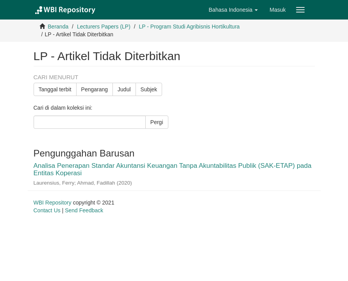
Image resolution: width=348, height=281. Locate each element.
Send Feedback (84, 210)
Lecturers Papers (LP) (103, 26)
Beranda (58, 26)
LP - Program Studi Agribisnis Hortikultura (189, 26)
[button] (233, 10)
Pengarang (94, 89)
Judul (124, 89)
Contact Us (47, 210)
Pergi (156, 122)
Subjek (149, 89)
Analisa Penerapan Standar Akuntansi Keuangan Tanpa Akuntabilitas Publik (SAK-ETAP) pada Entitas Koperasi (173, 169)
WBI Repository (52, 202)
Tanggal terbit (55, 89)
